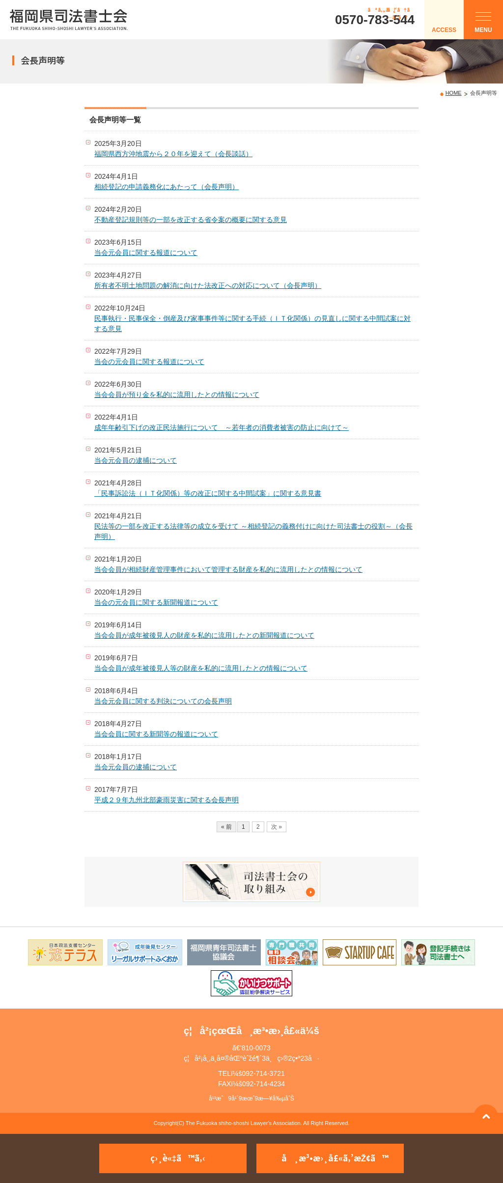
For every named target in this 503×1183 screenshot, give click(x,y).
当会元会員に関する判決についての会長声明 (163, 701)
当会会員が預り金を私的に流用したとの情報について (176, 394)
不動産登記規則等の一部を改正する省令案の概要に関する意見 (190, 220)
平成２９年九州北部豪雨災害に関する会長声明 (166, 800)
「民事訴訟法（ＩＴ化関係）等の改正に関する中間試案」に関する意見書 (207, 493)
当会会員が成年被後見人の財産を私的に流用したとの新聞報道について (204, 635)
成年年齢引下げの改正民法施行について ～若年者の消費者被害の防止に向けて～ (221, 427)
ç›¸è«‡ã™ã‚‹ (177, 1158)
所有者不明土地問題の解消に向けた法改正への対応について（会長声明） (207, 285)
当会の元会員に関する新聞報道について (156, 602)
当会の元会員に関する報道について (149, 362)
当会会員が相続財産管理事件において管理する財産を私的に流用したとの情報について (228, 569)
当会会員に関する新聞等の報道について (156, 734)
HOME (454, 93)
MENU (483, 24)
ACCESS (444, 30)
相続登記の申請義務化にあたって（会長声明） (166, 187)
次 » (276, 826)
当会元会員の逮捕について (135, 460)
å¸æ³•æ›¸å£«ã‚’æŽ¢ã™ (335, 1158)
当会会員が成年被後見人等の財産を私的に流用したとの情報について (200, 668)
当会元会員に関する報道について (145, 252)
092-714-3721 (263, 1073)
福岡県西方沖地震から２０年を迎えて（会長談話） (173, 154)
